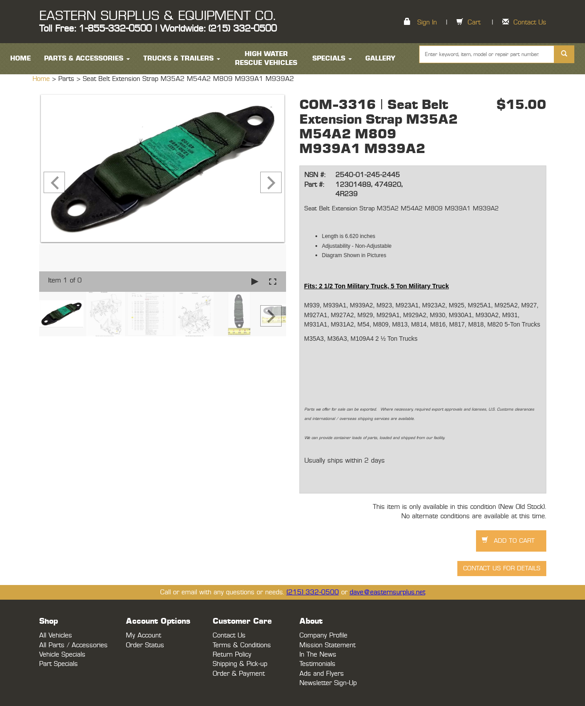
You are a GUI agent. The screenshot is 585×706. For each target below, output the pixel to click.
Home (42, 79)
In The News (317, 654)
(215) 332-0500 (312, 592)
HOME (20, 58)
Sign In (427, 22)
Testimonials (317, 664)
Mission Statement (327, 645)
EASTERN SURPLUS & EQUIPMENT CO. (157, 16)
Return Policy (232, 654)
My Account (143, 635)
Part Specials (58, 664)
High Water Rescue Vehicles (266, 58)
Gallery (380, 58)
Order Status (145, 645)
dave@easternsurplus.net (387, 592)
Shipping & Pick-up (240, 664)
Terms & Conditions (242, 645)
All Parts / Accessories (73, 645)
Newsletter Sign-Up (328, 683)
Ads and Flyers (321, 673)
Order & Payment (239, 673)
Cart (474, 22)
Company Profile (323, 635)
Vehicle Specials (62, 654)
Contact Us (529, 22)
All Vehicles (55, 635)
